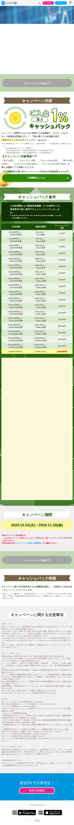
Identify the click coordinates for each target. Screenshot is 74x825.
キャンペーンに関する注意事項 (29, 410)
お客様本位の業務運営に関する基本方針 (37, 780)
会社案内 (5, 777)
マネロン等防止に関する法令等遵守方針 (52, 780)
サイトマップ (68, 778)
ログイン (60, 3)
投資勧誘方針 (21, 778)
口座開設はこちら (40, 136)
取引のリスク (13, 778)
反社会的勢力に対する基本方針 (60, 779)
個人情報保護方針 (29, 778)
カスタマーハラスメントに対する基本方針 (45, 780)
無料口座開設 (37, 657)
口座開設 (46, 3)
